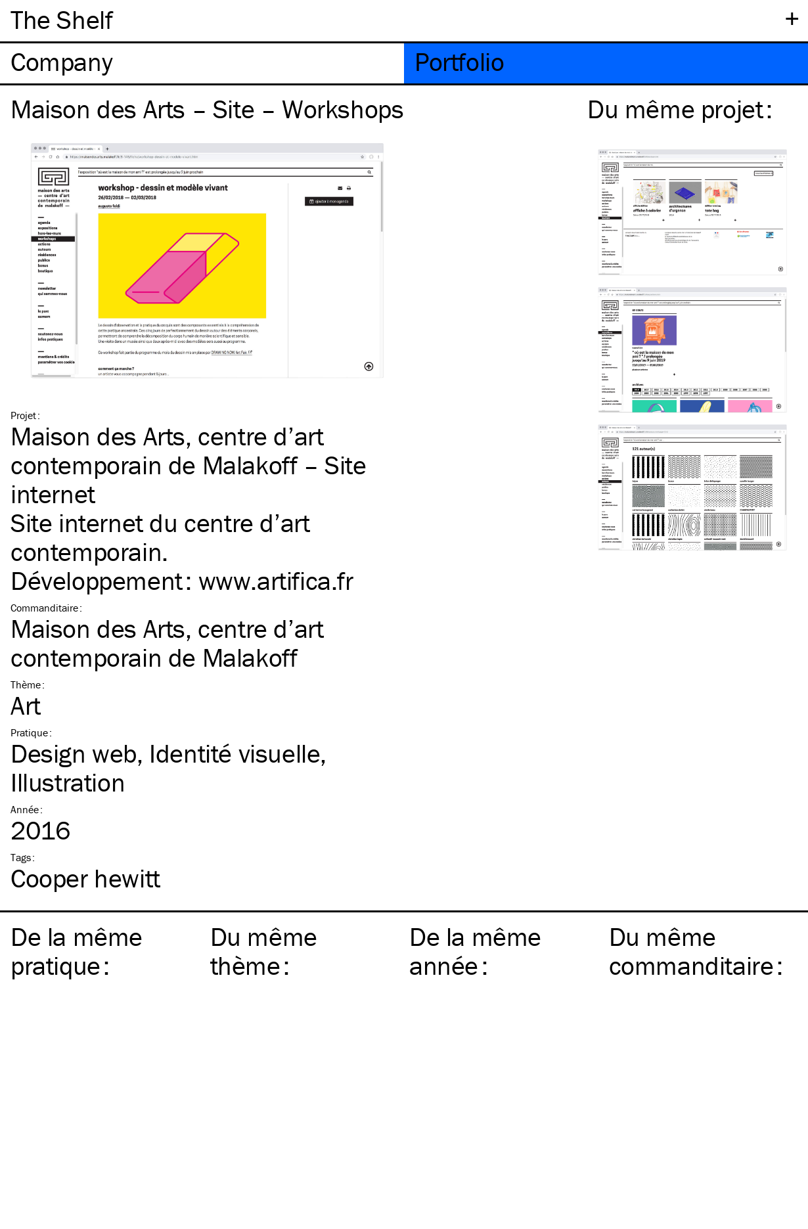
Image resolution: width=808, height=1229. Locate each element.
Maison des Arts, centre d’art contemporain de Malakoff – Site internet (189, 465)
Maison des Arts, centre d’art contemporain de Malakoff (167, 642)
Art (26, 705)
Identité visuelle (234, 753)
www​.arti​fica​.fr (275, 580)
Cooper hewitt (85, 878)
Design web (74, 753)
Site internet (77, 522)
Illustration (68, 782)
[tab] (202, 63)
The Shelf (61, 19)
